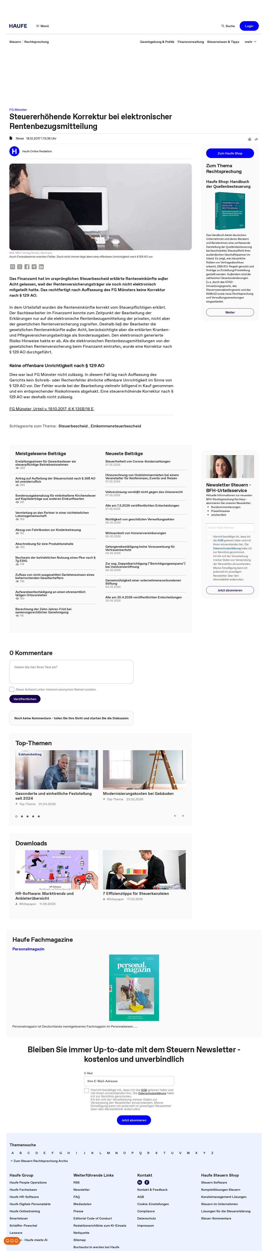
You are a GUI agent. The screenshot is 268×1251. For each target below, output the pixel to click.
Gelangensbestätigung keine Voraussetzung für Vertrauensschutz (140, 548)
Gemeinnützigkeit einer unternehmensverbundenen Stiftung (143, 582)
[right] (182, 815)
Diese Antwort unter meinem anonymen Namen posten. (56, 689)
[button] (249, 26)
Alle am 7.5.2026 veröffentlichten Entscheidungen (142, 505)
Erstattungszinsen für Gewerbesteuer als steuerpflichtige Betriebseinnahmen (45, 463)
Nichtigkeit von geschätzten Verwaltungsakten (139, 519)
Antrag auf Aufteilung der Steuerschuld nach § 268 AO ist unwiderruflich (55, 480)
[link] (15, 41)
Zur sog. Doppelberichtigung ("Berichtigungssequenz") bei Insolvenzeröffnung (145, 565)
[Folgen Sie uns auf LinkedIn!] (139, 1182)
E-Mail (88, 1073)
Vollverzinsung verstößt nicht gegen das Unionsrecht (144, 491)
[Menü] (42, 26)
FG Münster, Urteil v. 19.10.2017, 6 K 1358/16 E (51, 409)
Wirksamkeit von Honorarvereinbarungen (135, 533)
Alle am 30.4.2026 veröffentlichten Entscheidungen (143, 597)
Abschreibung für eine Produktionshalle (44, 543)
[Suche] (228, 26)
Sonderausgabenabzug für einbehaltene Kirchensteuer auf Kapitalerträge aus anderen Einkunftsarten (55, 497)
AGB (220, 540)
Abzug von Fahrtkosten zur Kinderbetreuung (48, 529)
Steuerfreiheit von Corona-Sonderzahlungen (137, 461)
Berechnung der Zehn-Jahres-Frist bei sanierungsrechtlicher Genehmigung (43, 610)
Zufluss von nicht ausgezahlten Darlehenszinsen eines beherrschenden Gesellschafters (54, 576)
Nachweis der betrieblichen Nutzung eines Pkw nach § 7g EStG (55, 559)
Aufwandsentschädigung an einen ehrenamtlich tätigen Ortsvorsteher (50, 593)
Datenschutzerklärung (227, 548)
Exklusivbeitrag (30, 754)
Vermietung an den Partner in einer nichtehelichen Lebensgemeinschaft (52, 514)
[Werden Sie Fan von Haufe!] (146, 1182)
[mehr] (250, 41)
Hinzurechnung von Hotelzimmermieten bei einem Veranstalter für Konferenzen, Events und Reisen (142, 476)
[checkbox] (11, 689)
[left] (175, 815)
